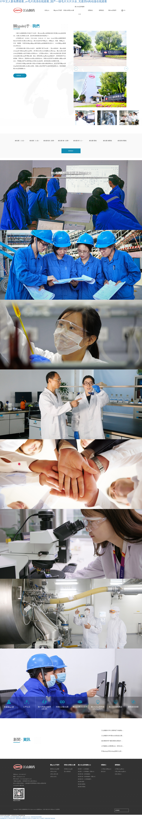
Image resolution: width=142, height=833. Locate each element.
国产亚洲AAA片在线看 (30, 818)
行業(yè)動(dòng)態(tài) (120, 771)
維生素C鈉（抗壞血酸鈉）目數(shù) (86, 776)
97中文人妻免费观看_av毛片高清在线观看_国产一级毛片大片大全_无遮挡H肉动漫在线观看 (21, 816)
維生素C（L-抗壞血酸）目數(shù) (86, 771)
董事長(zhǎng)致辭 (54, 769)
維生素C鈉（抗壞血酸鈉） (84, 774)
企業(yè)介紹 (53, 771)
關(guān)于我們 (58, 10)
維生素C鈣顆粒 (81, 786)
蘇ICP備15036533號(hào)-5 (49, 809)
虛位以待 (103, 771)
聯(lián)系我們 (112, 10)
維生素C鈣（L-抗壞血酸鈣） (85, 779)
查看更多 (19, 75)
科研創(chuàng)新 (68, 769)
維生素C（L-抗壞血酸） (84, 769)
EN (123, 10)
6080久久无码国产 (40, 818)
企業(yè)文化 (53, 776)
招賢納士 (90, 10)
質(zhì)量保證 (67, 771)
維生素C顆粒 (81, 781)
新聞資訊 (101, 10)
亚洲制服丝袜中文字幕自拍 (6, 818)
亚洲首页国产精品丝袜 (50, 818)
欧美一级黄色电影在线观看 (19, 818)
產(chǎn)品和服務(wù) (79, 10)
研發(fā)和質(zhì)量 (68, 10)
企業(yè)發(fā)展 (54, 774)
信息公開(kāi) (118, 774)
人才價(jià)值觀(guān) (106, 769)
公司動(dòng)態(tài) (119, 769)
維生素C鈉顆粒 (81, 784)
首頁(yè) (47, 10)
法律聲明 (58, 809)
